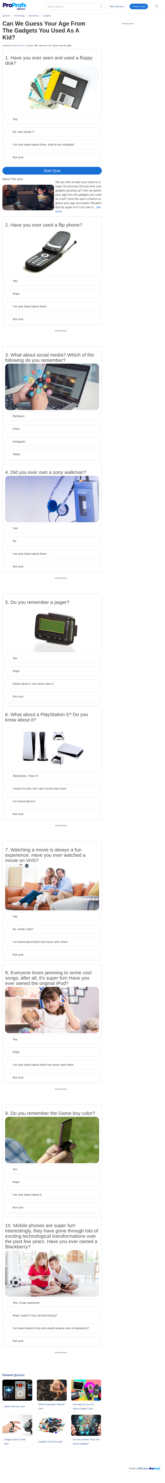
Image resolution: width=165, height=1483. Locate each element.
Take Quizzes (116, 6)
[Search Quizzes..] (75, 6)
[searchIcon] (101, 6)
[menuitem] (116, 7)
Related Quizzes (13, 1375)
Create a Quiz (139, 6)
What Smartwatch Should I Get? (51, 1406)
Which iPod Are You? (14, 1406)
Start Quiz (52, 170)
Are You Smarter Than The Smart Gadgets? (86, 1441)
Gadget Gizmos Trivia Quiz (15, 1441)
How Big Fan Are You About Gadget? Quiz (83, 1406)
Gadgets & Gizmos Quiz (50, 1441)
